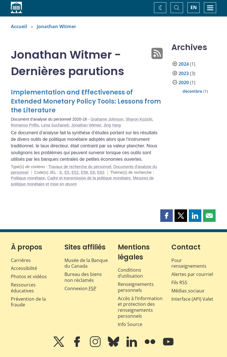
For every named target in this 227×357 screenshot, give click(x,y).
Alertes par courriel (192, 274)
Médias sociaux (187, 291)
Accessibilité (24, 268)
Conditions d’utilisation (130, 273)
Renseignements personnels (136, 287)
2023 (184, 73)
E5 (66, 172)
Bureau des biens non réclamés (83, 277)
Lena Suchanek (55, 125)
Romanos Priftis (25, 125)
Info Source (130, 324)
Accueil (19, 26)
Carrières (21, 260)
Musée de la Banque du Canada (86, 263)
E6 (92, 172)
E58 (84, 172)
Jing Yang (112, 125)
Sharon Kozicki (138, 119)
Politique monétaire (28, 178)
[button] (166, 215)
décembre (192, 91)
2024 (184, 64)
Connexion (80, 288)
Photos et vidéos (29, 276)
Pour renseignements (188, 263)
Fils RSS (179, 282)
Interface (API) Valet (192, 299)
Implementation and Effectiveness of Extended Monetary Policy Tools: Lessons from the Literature (86, 101)
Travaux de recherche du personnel (79, 166)
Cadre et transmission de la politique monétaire (89, 178)
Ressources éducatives (23, 288)
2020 (184, 82)
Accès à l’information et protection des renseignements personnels (140, 307)
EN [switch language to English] (193, 7)
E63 (100, 172)
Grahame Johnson (106, 119)
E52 (75, 172)
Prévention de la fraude (28, 302)
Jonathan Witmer (56, 26)
